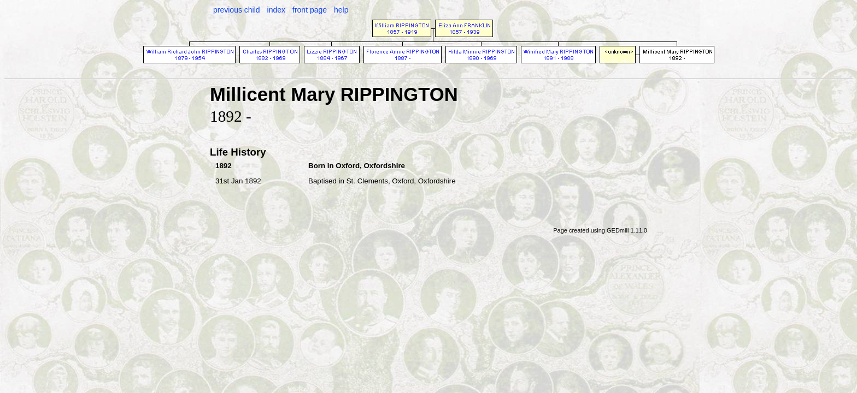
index (276, 9)
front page (309, 9)
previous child (236, 9)
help (341, 9)
